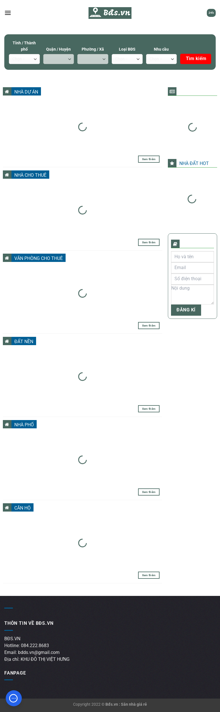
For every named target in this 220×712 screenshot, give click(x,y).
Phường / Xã (93, 49)
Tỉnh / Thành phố (24, 46)
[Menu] (7, 13)
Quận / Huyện (58, 49)
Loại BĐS (127, 49)
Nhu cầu (161, 49)
